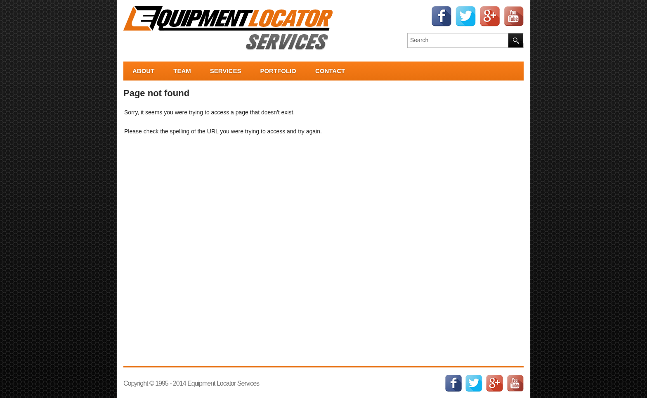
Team (182, 70)
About (143, 70)
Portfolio (278, 70)
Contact (330, 70)
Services (225, 70)
